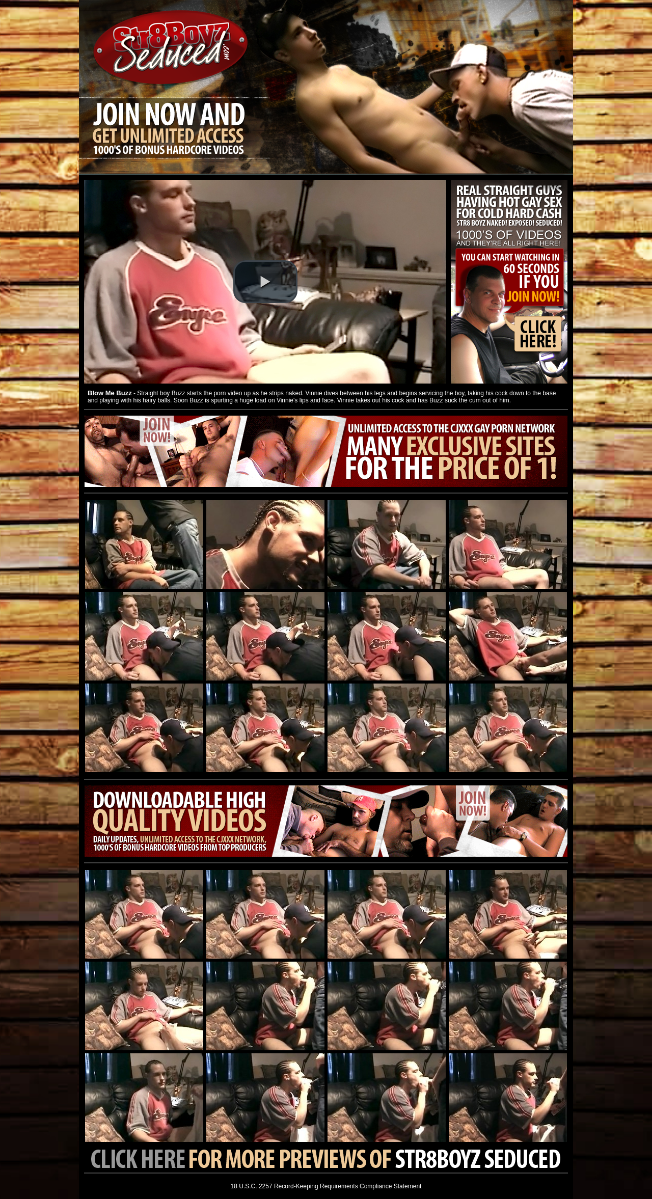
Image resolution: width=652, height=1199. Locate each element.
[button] (265, 281)
